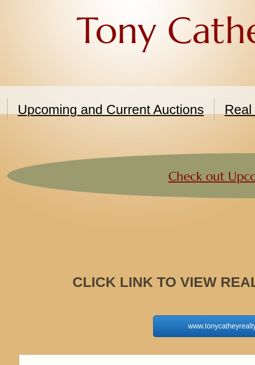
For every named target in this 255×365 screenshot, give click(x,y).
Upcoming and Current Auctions (111, 109)
